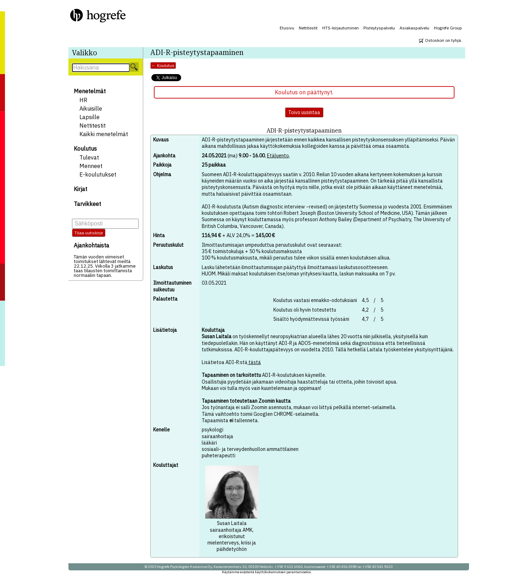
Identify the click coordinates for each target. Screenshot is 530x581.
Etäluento (278, 155)
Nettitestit (308, 27)
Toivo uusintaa (304, 112)
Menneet (90, 165)
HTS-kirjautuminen (340, 27)
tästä (254, 362)
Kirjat (80, 188)
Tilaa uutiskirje (88, 232)
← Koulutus (163, 65)
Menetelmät (90, 91)
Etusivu (287, 27)
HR (83, 100)
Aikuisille (90, 108)
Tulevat (89, 157)
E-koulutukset (97, 174)
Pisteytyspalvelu (379, 27)
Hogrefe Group (448, 27)
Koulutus (85, 148)
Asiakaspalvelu (414, 27)
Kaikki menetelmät (103, 134)
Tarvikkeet (87, 203)
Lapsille (89, 117)
